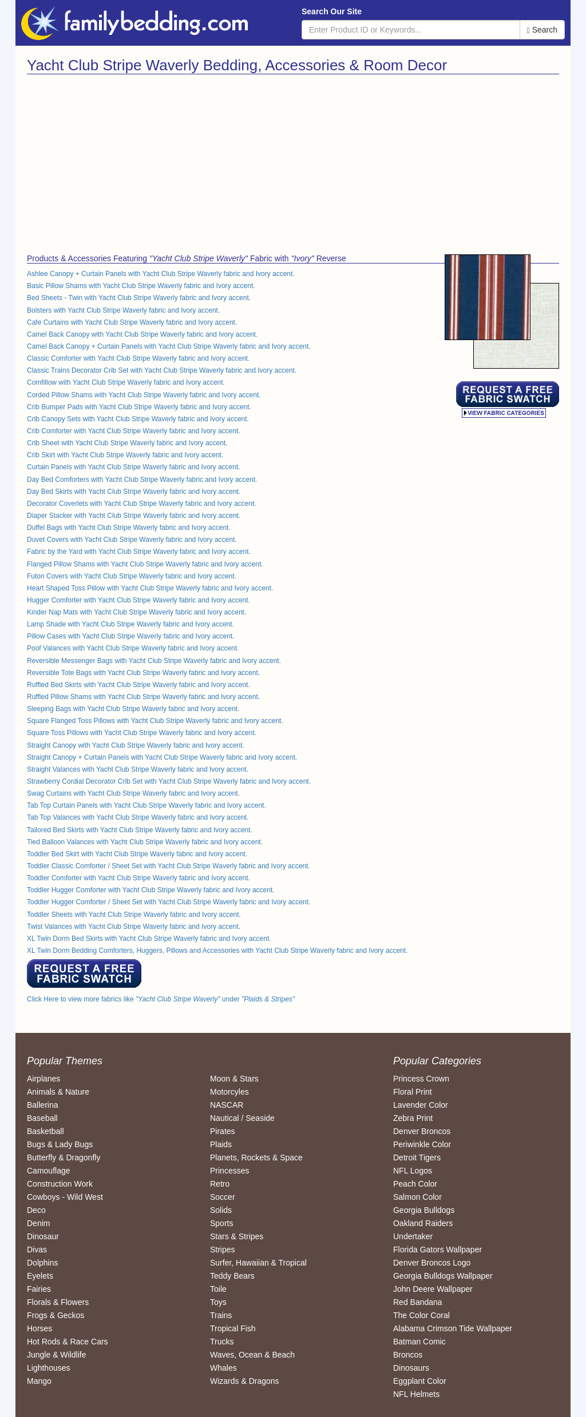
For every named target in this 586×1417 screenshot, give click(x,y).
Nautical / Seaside (242, 1118)
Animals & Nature (58, 1091)
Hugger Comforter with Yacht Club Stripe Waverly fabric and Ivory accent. (138, 600)
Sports (221, 1223)
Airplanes (43, 1078)
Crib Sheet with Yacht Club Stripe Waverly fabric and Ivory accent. (127, 443)
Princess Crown (421, 1078)
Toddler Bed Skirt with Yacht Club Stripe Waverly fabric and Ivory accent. (137, 854)
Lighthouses (48, 1367)
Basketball (45, 1131)
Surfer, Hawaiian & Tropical (258, 1262)
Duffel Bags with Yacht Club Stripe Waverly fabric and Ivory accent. (129, 528)
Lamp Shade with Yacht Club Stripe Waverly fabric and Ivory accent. (130, 624)
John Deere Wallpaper (433, 1289)
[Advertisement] (156, 160)
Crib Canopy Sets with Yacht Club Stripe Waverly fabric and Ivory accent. (138, 419)
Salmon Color (417, 1197)
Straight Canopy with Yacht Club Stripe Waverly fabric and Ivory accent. (135, 745)
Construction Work (60, 1183)
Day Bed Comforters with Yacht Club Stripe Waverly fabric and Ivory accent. (142, 480)
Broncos (407, 1354)
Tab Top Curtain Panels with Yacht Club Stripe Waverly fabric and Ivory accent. (146, 805)
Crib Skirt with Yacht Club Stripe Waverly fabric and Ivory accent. (125, 455)
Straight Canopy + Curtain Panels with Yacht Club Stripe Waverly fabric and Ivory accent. (162, 757)
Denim (38, 1223)
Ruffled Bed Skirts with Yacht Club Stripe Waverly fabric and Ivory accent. (138, 685)
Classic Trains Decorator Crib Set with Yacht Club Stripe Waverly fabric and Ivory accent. (161, 370)
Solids (221, 1210)
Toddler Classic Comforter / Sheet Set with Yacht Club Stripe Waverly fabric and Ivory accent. (168, 866)
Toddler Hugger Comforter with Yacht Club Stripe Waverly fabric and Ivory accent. (151, 890)
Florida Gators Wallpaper (437, 1249)
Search (542, 30)
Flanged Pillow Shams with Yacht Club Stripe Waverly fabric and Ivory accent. (145, 564)
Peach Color (415, 1183)
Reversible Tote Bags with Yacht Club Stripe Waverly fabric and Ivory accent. (143, 673)
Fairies (39, 1289)
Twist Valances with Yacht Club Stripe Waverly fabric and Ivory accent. (133, 927)
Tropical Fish (233, 1328)
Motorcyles (229, 1091)
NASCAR (226, 1104)
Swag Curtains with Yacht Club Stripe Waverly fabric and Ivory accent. (133, 793)
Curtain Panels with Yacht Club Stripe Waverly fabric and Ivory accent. (133, 467)
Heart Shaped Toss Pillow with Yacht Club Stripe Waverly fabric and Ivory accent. (150, 588)
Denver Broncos (421, 1131)
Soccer (222, 1197)
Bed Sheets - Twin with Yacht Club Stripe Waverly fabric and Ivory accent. (139, 298)
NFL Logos (412, 1170)
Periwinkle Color (422, 1144)
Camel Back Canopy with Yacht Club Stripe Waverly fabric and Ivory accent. (142, 334)
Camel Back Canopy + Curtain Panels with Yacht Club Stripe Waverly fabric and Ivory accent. (169, 346)
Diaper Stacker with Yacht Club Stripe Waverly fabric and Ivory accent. (133, 516)
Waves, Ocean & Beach (252, 1354)
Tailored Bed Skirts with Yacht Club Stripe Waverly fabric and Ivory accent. (139, 830)
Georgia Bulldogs (423, 1210)
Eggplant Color (419, 1381)
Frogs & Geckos (55, 1315)
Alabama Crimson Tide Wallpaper (452, 1328)
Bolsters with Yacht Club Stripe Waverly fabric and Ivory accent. (123, 310)
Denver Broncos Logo (431, 1262)
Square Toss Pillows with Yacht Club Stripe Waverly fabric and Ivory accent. (141, 733)
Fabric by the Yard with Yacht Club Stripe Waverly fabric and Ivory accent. (139, 552)
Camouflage (48, 1170)
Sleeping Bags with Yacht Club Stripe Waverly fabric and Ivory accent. (133, 709)
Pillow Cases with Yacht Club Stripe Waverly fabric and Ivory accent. (131, 636)
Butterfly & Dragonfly (63, 1157)
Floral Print (412, 1091)
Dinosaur (43, 1236)
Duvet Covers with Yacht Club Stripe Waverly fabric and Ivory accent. (132, 540)
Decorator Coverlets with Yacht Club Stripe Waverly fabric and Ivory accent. (141, 504)
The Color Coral (421, 1315)
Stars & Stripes (236, 1236)
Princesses (229, 1170)
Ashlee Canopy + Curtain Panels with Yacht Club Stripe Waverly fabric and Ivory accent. (161, 274)
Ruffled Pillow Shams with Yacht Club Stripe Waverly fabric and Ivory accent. (143, 697)
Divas (37, 1249)
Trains (221, 1315)
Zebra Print (413, 1118)
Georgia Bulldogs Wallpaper (443, 1275)
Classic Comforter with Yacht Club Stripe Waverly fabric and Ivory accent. (138, 358)
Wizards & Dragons (244, 1381)
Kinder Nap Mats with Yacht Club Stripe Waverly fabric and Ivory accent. (136, 612)
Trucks (221, 1341)
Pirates (222, 1131)
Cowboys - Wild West (65, 1197)
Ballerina (42, 1104)
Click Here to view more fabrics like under (161, 999)
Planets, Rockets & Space (256, 1157)
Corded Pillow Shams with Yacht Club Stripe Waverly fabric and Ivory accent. (144, 395)
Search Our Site (332, 11)
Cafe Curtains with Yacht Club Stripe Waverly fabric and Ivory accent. (132, 322)
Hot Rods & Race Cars (67, 1341)
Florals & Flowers (58, 1302)
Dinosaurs (411, 1367)
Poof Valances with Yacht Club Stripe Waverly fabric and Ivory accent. (133, 648)
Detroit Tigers (417, 1157)
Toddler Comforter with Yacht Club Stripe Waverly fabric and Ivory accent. (138, 878)
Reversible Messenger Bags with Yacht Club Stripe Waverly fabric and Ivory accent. (154, 661)
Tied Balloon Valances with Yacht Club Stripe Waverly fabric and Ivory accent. (145, 842)
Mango (39, 1381)
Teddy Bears (232, 1275)
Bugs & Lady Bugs (60, 1144)
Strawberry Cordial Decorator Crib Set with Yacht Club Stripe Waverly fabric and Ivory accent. (169, 781)
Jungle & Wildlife (56, 1354)
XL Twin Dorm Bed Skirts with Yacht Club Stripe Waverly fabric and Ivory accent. (149, 939)
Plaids (221, 1144)
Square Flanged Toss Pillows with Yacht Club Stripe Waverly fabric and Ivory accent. (155, 721)
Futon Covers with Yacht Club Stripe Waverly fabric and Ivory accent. (131, 576)
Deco (36, 1210)
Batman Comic (419, 1341)
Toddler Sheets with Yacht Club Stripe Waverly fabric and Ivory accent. (134, 915)
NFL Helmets (416, 1394)
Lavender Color (420, 1104)
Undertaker (413, 1236)
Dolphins (42, 1262)
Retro (219, 1183)
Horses (39, 1328)
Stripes (222, 1249)
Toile (218, 1289)
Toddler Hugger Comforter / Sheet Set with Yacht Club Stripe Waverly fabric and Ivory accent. (168, 902)
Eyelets (40, 1275)
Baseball (42, 1118)
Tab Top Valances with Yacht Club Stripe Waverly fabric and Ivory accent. (138, 817)
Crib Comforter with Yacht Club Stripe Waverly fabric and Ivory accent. (133, 431)
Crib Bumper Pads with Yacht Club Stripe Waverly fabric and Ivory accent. (139, 407)
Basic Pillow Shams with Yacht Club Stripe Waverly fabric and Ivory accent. (141, 286)
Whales (223, 1367)
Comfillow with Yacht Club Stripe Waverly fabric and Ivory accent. (126, 382)
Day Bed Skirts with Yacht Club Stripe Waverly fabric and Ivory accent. (133, 492)
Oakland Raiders (423, 1223)
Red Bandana (417, 1302)
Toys (218, 1302)
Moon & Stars (234, 1078)
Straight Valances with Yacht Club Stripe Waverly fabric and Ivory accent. (137, 769)
